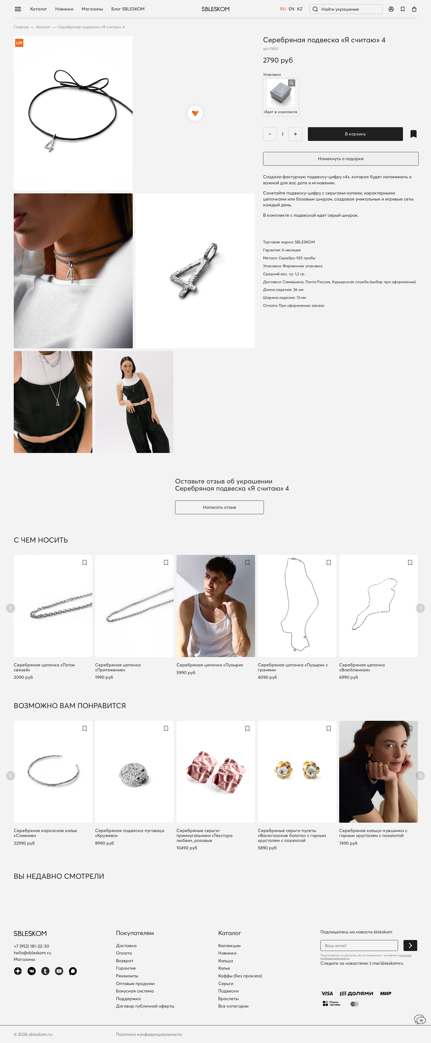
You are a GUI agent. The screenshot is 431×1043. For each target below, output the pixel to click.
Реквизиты (127, 976)
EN (291, 9)
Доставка (126, 945)
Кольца (225, 960)
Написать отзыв (219, 507)
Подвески (228, 991)
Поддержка (128, 998)
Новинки (64, 9)
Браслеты (228, 998)
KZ (300, 9)
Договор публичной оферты (145, 1006)
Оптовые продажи (135, 983)
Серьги (225, 983)
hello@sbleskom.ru (32, 952)
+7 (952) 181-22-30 (31, 946)
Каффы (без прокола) (240, 976)
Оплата (124, 953)
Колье (224, 968)
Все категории (233, 1006)
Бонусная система (135, 991)
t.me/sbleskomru (386, 963)
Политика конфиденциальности (149, 1034)
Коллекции (229, 945)
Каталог (38, 9)
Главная (21, 27)
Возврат (124, 960)
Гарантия (126, 968)
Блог (128, 9)
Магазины (92, 9)
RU (283, 9)
